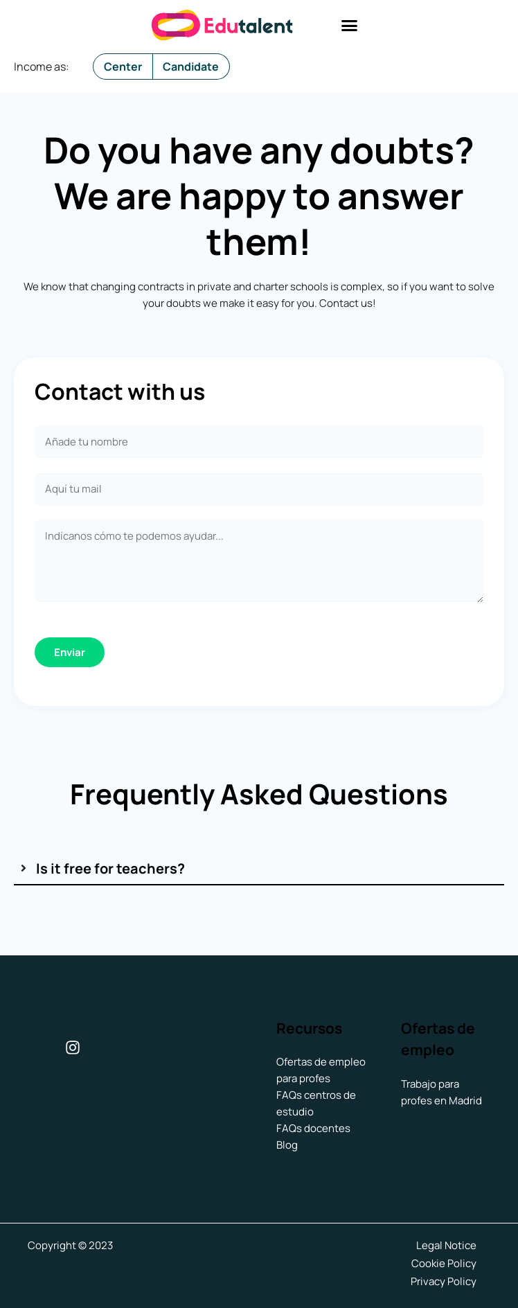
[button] (350, 25)
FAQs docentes (313, 1128)
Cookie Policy (443, 1262)
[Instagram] (72, 1047)
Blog (287, 1145)
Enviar (69, 652)
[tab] (259, 868)
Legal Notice (446, 1245)
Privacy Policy (443, 1278)
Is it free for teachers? (110, 868)
